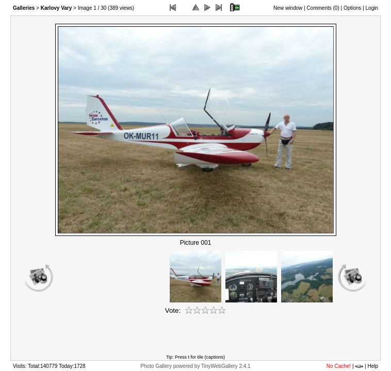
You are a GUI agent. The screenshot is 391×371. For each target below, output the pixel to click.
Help (372, 366)
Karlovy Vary (56, 8)
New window (287, 8)
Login (372, 8)
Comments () (322, 8)
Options (352, 8)
